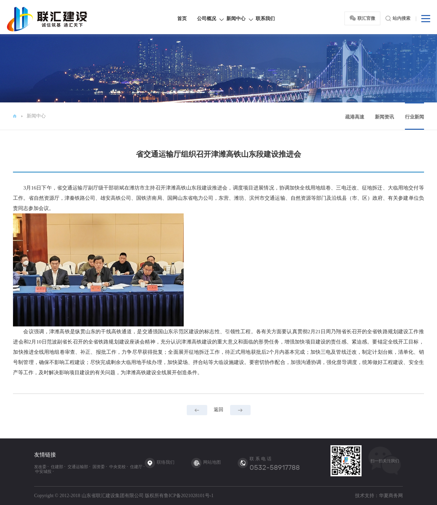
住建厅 (136, 467)
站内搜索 (397, 18)
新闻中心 (235, 18)
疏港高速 (354, 117)
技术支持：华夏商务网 (379, 495)
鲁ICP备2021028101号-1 (188, 495)
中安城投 (43, 471)
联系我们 (265, 18)
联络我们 (165, 462)
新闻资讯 (384, 117)
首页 (182, 18)
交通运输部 (78, 467)
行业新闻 (414, 117)
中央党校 (117, 467)
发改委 (40, 467)
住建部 (57, 467)
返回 (218, 409)
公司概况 (206, 18)
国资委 (99, 467)
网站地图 (212, 462)
